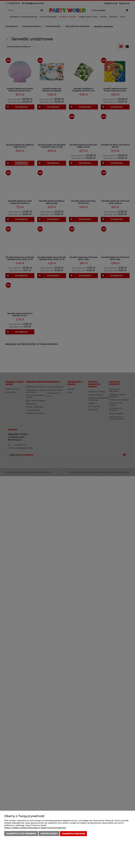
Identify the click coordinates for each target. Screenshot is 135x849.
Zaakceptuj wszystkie (73, 834)
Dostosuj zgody (49, 834)
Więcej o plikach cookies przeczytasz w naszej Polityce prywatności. (35, 828)
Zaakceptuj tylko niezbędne (21, 834)
